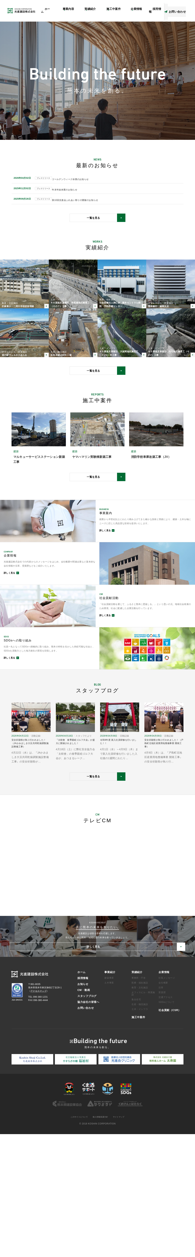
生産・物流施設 (140, 1127)
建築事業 (109, 1100)
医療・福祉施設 (140, 1105)
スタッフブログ (156, 6)
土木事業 (109, 1105)
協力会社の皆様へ (178, 6)
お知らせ (80, 6)
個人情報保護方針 (101, 1239)
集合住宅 (136, 1122)
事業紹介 (109, 1094)
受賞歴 (162, 1115)
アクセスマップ (121, 6)
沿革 (161, 1110)
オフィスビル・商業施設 (143, 1116)
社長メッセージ (167, 1100)
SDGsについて (166, 1124)
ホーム (60, 14)
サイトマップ (122, 1239)
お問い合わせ (85, 1130)
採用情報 (82, 1100)
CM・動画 (138, 6)
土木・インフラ (140, 1131)
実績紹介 (137, 1094)
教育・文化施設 (140, 1110)
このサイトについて (76, 1239)
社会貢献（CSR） (98, 6)
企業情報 (164, 1094)
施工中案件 (138, 1139)
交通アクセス (166, 1119)
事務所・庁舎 (139, 1100)
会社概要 (163, 1105)
